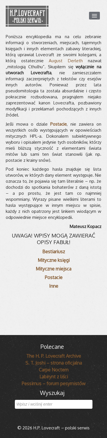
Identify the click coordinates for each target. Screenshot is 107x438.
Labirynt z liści (53, 376)
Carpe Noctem (53, 370)
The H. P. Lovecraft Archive (53, 356)
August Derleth (66, 60)
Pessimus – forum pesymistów (54, 383)
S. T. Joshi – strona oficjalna (53, 363)
